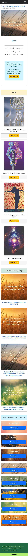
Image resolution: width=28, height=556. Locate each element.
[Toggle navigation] (25, 2)
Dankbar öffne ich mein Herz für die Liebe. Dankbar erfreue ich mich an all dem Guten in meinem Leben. (14, 373)
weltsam (4, 2)
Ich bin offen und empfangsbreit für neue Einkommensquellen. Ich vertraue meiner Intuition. (14, 338)
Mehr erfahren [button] (13, 550)
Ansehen (14, 428)
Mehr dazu (14, 135)
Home (2, 6)
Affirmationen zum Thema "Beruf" (15, 6)
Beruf (14, 41)
